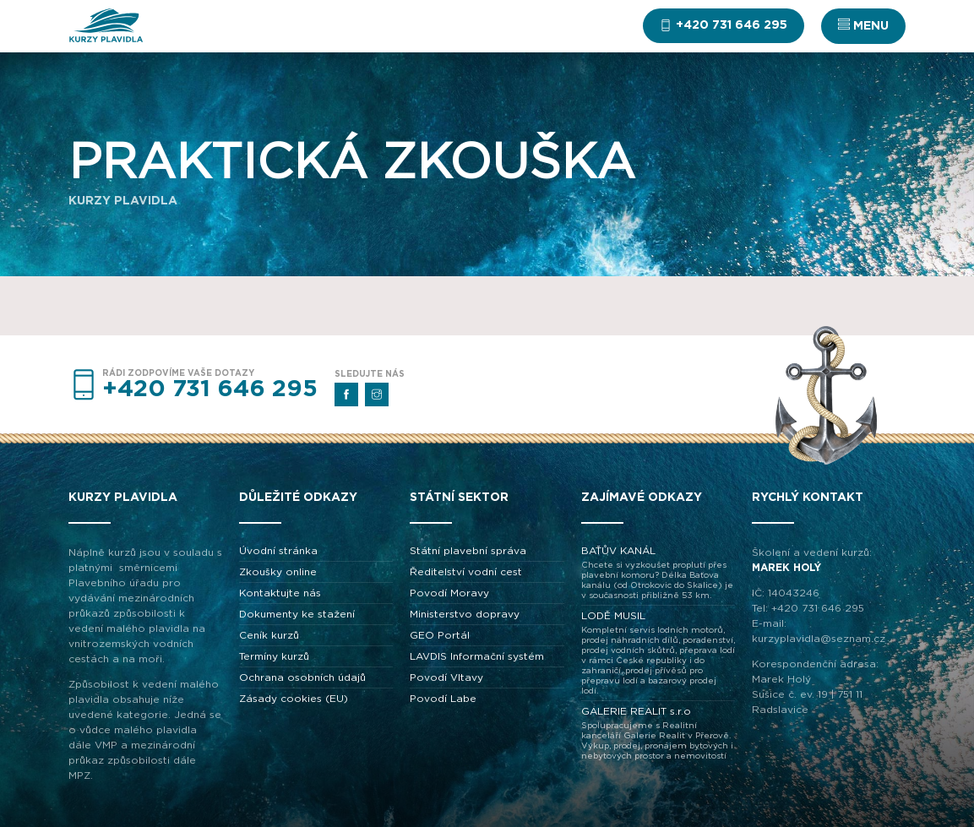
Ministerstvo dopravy (465, 614)
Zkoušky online (278, 572)
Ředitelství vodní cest (466, 572)
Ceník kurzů (269, 635)
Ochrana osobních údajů (302, 677)
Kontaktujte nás (280, 593)
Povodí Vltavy (446, 677)
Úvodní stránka (278, 551)
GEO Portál (440, 635)
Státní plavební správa (468, 551)
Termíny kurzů (274, 656)
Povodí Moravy (449, 593)
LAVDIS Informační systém (477, 656)
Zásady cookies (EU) (293, 699)
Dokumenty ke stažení (297, 614)
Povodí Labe (443, 699)
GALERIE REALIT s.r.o (658, 733)
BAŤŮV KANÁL (658, 573)
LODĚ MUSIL (658, 653)
